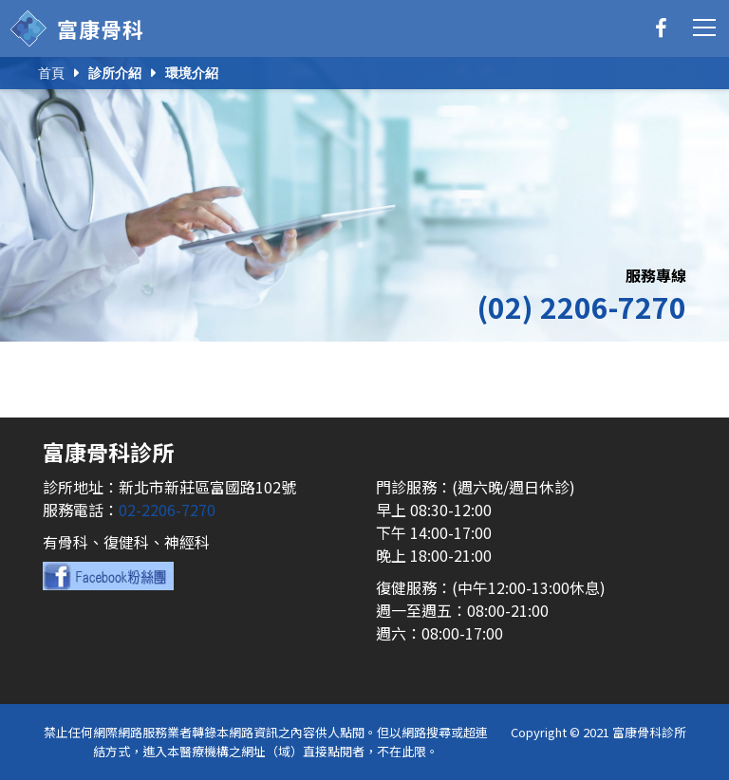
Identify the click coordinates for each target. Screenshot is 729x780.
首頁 (51, 73)
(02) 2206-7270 (581, 306)
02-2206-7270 (167, 509)
